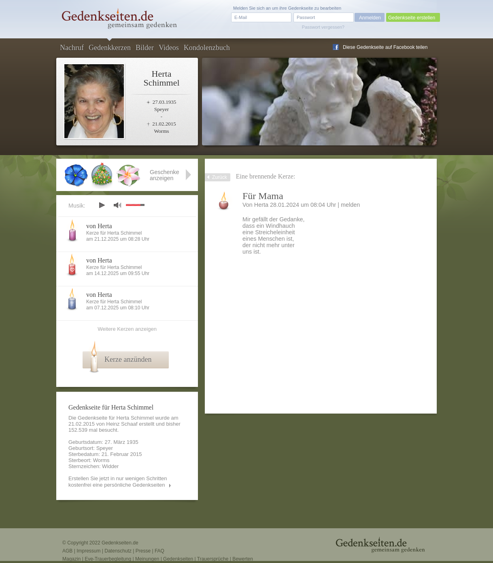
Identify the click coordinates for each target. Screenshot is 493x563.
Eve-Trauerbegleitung (108, 559)
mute (117, 205)
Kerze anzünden (127, 359)
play (102, 205)
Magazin (71, 559)
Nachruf (72, 48)
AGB (67, 551)
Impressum (88, 551)
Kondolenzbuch (207, 48)
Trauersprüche (213, 559)
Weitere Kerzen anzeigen (127, 329)
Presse (143, 551)
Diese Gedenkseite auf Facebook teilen (385, 47)
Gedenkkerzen (110, 48)
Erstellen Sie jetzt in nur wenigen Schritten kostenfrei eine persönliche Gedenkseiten (117, 481)
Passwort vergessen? (323, 27)
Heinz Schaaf (121, 424)
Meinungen (147, 559)
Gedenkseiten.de (120, 543)
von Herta (99, 226)
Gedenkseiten (178, 559)
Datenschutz (118, 551)
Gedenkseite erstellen (411, 18)
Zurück (219, 177)
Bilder (145, 48)
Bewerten (242, 559)
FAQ (159, 551)
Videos (169, 48)
